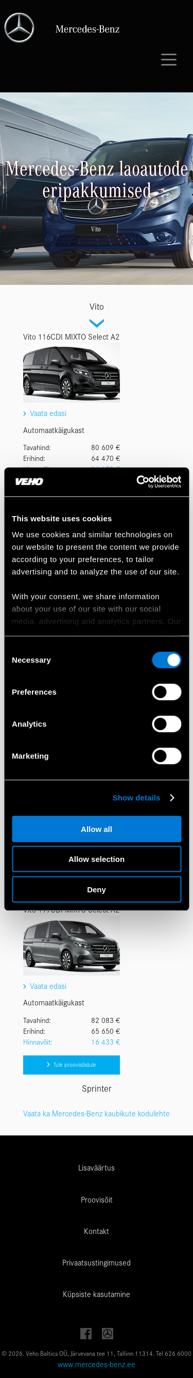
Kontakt (96, 1231)
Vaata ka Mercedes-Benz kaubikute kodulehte (96, 1113)
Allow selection (96, 859)
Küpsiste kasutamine (96, 1294)
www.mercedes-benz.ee (96, 1364)
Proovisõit (97, 1200)
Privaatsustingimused (96, 1263)
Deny (96, 889)
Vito (97, 306)
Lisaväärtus (96, 1168)
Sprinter (97, 1088)
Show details (137, 797)
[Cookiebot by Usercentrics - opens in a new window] (137, 482)
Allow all (96, 828)
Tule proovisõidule (71, 1064)
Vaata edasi (44, 413)
